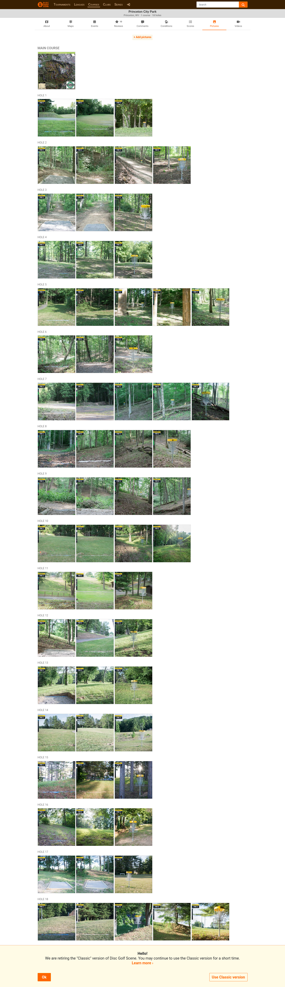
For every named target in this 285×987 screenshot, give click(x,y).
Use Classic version (228, 977)
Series (118, 4)
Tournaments (62, 4)
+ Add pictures (142, 37)
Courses (93, 4)
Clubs (107, 4)
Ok (44, 977)
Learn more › (142, 963)
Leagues (79, 4)
